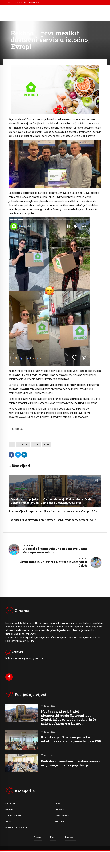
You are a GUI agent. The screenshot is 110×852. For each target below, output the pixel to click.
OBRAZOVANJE (62, 815)
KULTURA (59, 821)
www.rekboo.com (29, 417)
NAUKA (9, 809)
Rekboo (46, 444)
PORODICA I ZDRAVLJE (16, 827)
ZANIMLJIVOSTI (13, 815)
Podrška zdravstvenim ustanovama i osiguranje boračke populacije (52, 520)
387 (12, 444)
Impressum (70, 837)
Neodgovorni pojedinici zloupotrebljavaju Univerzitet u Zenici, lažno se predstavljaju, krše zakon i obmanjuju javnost (52, 501)
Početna (38, 837)
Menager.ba (56, 384)
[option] (55, 89)
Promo (53, 837)
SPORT (8, 821)
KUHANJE (59, 809)
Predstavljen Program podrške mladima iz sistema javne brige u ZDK (53, 511)
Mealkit (36, 444)
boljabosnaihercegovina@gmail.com (24, 658)
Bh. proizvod (23, 444)
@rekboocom (80, 417)
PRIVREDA (10, 803)
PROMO (58, 803)
